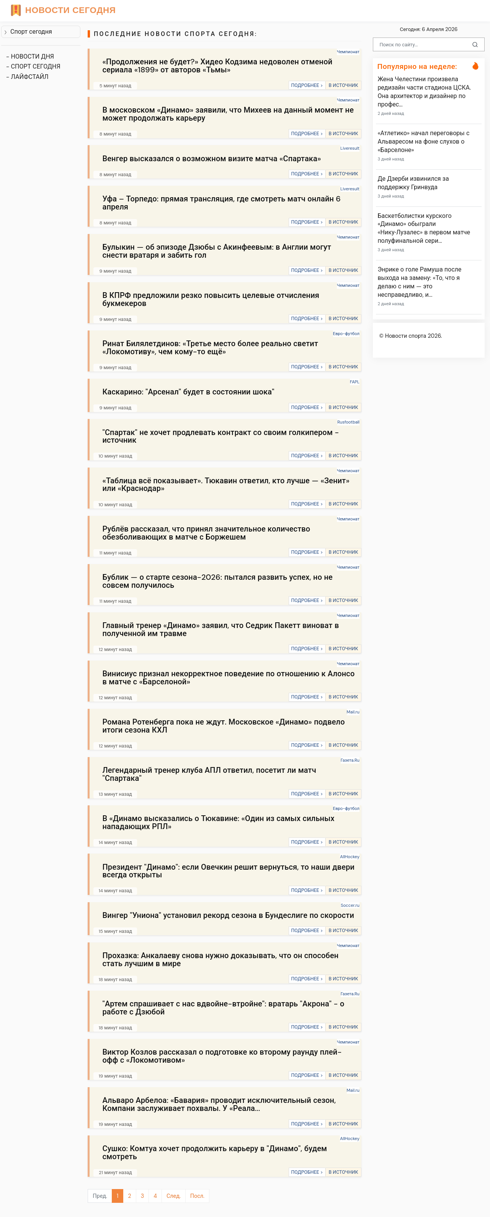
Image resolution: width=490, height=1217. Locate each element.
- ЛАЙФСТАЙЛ (27, 77)
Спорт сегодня (28, 32)
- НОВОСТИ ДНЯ (30, 56)
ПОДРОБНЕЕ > (307, 85)
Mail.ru (353, 712)
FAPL (354, 381)
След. (174, 1195)
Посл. (197, 1195)
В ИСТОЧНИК (343, 85)
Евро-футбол (346, 333)
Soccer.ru (350, 905)
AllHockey (349, 856)
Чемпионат (348, 51)
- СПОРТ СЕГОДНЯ (33, 66)
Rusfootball (348, 422)
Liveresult (349, 148)
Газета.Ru (350, 760)
